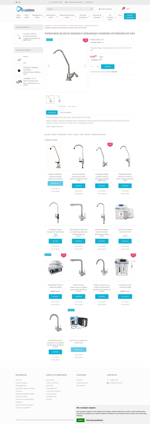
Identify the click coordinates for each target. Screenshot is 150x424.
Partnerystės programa (53, 391)
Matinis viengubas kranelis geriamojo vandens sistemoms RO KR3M (78, 177)
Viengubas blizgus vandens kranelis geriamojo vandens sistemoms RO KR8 (102, 177)
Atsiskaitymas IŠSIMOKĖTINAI (25, 399)
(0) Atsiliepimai (65, 112)
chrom (70, 134)
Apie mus (18, 380)
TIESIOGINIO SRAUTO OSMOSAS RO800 (55, 286)
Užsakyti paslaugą (130, 16)
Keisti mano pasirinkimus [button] (94, 420)
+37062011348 (112, 380)
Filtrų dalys (27, 16)
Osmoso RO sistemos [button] (97, 16)
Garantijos (19, 391)
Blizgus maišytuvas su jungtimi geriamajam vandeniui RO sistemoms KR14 (102, 288)
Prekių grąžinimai (51, 388)
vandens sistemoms (98, 134)
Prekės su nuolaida (52, 383)
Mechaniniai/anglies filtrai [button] (67, 16)
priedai (54, 134)
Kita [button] (119, 15)
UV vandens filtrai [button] (110, 17)
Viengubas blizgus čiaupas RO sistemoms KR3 (55, 232)
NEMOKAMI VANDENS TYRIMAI (25, 394)
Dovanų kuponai (51, 394)
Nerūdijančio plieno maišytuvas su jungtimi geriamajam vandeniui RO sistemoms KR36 (55, 343)
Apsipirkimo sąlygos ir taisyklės (25, 388)
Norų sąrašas (81, 385)
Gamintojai (49, 385)
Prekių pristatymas (22, 383)
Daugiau (125, 241)
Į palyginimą (62, 106)
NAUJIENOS (19, 402)
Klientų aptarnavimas (56, 375)
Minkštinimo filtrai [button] (51, 16)
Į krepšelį (78, 186)
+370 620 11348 (55, 2)
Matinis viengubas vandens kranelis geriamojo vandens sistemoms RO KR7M (101, 233)
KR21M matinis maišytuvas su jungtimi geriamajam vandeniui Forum (78, 288)
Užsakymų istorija (82, 383)
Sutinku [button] (80, 420)
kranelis (47, 134)
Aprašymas (52, 112)
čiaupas (87, 134)
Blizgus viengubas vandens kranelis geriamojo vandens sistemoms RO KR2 (55, 177)
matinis (76, 134)
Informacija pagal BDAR (23, 408)
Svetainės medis (51, 396)
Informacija (21, 375)
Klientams (81, 375)
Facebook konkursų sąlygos (24, 405)
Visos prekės (50, 380)
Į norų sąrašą (72, 106)
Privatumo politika (21, 396)
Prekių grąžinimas (21, 385)
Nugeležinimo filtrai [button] (37, 16)
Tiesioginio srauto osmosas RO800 (125, 286)
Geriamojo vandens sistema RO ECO (125, 231)
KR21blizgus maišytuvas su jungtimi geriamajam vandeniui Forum (79, 232)
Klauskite (114, 72)
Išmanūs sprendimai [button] (83, 16)
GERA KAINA (18, 16)
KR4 (81, 134)
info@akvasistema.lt (74, 2)
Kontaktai (89, 2)
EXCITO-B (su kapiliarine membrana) (78, 341)
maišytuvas (62, 134)
